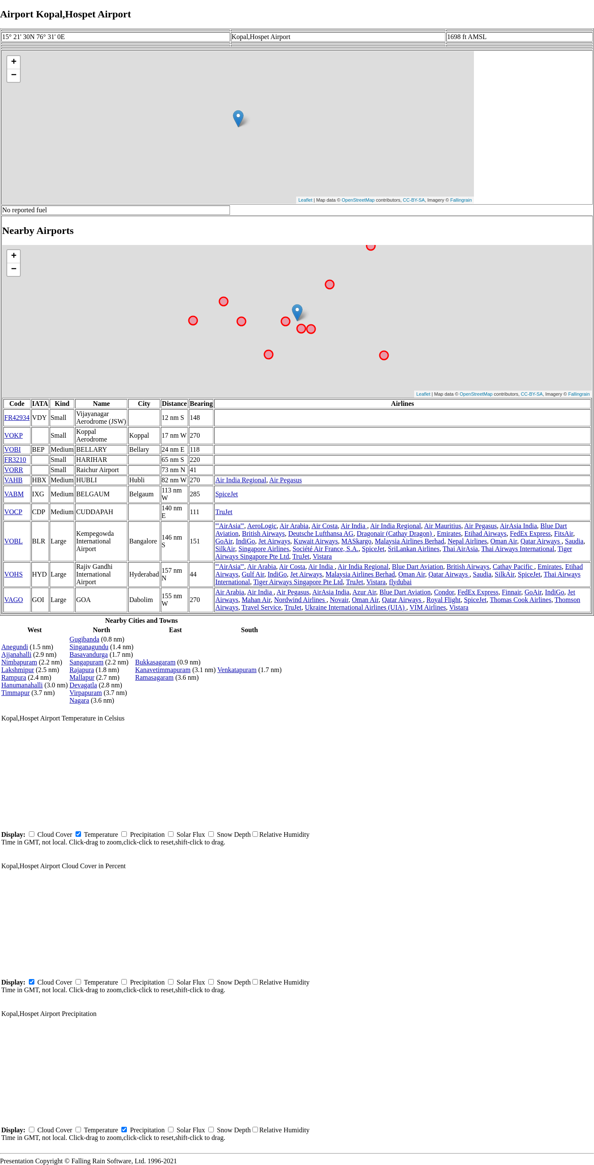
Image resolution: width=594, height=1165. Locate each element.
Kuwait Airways (316, 541)
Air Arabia (294, 525)
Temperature (101, 834)
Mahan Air (256, 599)
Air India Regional (240, 480)
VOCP (13, 511)
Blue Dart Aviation (417, 566)
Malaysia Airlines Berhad (409, 541)
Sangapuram (87, 662)
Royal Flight (443, 599)
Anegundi (14, 646)
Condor (444, 592)
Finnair (511, 592)
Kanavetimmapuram (163, 669)
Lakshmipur (17, 669)
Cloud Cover (54, 834)
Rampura (13, 677)
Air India (354, 525)
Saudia (574, 541)
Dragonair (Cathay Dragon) (395, 533)
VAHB (13, 480)
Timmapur (15, 692)
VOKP (13, 435)
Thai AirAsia (460, 548)
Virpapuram (86, 692)
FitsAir (563, 533)
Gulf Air (253, 574)
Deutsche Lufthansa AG (320, 533)
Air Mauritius (442, 525)
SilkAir (225, 548)
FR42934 (17, 417)
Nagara (79, 700)
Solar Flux (191, 834)
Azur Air (364, 592)
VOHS (13, 574)
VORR (13, 469)
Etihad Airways (486, 533)
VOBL (13, 541)
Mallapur (82, 677)
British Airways (263, 533)
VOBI (12, 449)
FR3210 (15, 459)
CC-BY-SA (414, 200)
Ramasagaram (154, 677)
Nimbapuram (19, 662)
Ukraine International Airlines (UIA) (355, 607)
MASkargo (357, 541)
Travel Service (261, 607)
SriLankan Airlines (413, 548)
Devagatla (83, 685)
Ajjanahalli (16, 654)
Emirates (449, 533)
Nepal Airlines (467, 541)
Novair (339, 599)
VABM (14, 494)
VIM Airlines (427, 607)
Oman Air (503, 541)
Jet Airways (274, 541)
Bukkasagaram (155, 662)
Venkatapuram (236, 669)
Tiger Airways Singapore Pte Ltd (298, 581)
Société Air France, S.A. (325, 548)
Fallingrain (461, 200)
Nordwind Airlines (300, 599)
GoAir (223, 541)
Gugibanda (84, 639)
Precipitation (147, 834)
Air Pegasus (285, 480)
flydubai (400, 581)
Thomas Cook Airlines (520, 599)
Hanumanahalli (22, 685)
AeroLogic (262, 525)
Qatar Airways (541, 541)
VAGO (13, 599)
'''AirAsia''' (229, 525)
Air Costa (324, 525)
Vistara (322, 556)
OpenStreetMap (358, 200)
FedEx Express (530, 533)
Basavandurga (89, 654)
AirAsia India (518, 525)
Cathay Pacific (513, 566)
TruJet (223, 511)
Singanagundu (89, 646)
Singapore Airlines (263, 548)
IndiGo (245, 541)
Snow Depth (234, 834)
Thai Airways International (517, 548)
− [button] (14, 75)
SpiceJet (226, 494)
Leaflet (305, 200)
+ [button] (14, 62)
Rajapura (82, 669)
